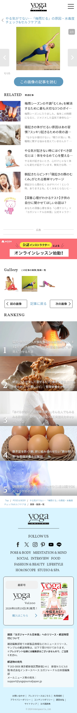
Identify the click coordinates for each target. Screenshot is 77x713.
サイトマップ (30, 703)
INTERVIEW (40, 558)
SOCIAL (23, 558)
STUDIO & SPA (48, 570)
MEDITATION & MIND (50, 553)
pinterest (43, 544)
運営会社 (60, 699)
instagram (35, 544)
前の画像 (16, 304)
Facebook (19, 544)
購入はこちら (20, 615)
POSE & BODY (20, 553)
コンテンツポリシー (43, 699)
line (59, 544)
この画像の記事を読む (38, 81)
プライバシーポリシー (20, 699)
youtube (51, 544)
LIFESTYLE (55, 564)
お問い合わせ (18, 695)
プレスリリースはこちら (39, 695)
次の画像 (61, 304)
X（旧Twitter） (27, 544)
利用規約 (58, 695)
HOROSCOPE (26, 570)
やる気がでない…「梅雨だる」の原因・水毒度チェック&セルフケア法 (40, 20)
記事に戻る (38, 303)
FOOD (55, 558)
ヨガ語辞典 (45, 703)
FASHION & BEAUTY (29, 564)
